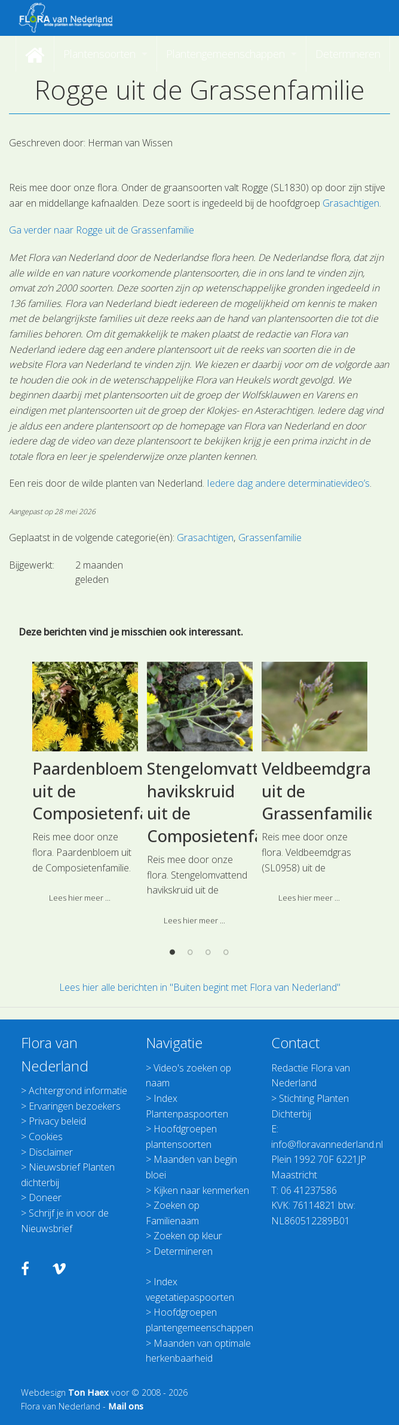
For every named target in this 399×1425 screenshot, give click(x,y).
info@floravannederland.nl (327, 1144)
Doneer (45, 1197)
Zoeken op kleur (188, 1235)
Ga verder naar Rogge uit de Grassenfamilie (101, 230)
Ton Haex (88, 1392)
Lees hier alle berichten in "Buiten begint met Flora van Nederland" (199, 987)
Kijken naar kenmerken (201, 1190)
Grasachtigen (351, 203)
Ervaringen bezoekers (75, 1106)
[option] (84, 948)
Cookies (46, 1136)
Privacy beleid (57, 1121)
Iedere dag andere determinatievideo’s (288, 483)
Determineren (183, 1251)
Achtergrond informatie (78, 1090)
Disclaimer (51, 1152)
